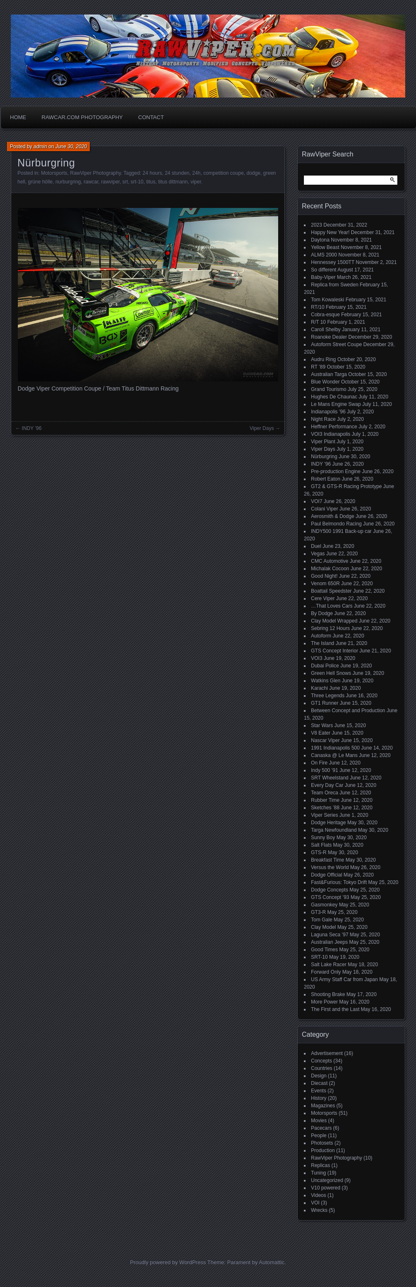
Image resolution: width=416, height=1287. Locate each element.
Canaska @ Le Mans (334, 755)
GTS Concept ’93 (330, 897)
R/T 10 (318, 322)
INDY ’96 (32, 428)
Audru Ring (323, 359)
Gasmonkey (324, 905)
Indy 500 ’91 (324, 770)
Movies (319, 1120)
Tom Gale (321, 920)
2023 (316, 225)
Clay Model (323, 927)
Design (318, 1076)
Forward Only (326, 972)
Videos (318, 1195)
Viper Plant (323, 441)
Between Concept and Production (348, 710)
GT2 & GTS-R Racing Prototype (346, 486)
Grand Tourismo (328, 389)
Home (18, 117)
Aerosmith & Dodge (332, 516)
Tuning (318, 1173)
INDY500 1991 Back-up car (341, 531)
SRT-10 (319, 957)
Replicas (320, 1165)
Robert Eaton (325, 479)
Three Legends (328, 695)
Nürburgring (324, 456)
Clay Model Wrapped (334, 621)
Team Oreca (324, 793)
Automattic (271, 1262)
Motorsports (54, 173)
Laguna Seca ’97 (329, 935)
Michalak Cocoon (330, 568)
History (318, 1098)
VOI (315, 1203)
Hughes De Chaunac (334, 397)
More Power (324, 1002)
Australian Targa (329, 374)
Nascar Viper (325, 740)
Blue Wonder (325, 382)
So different (323, 270)
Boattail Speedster (331, 591)
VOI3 (316, 658)
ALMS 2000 (324, 255)
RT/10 (317, 307)
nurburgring (68, 182)
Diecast (319, 1083)
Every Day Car (327, 785)
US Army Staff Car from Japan (344, 979)
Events (318, 1091)
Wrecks (319, 1210)
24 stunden (177, 173)
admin (40, 146)
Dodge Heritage (328, 822)
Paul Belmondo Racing (336, 524)
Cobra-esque (325, 314)
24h (196, 173)
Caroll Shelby (325, 329)
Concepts (321, 1061)
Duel (316, 546)
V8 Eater (320, 733)
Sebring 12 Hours (330, 628)
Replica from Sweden (334, 285)
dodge (253, 173)
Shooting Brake (328, 994)
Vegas (318, 554)
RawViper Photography (95, 173)
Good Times (324, 949)
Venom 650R (325, 583)
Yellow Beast (325, 247)
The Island (322, 643)
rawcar (90, 182)
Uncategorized (327, 1180)
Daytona (320, 240)
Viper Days (262, 428)
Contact (151, 117)
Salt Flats (321, 845)
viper (196, 182)
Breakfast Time (327, 860)
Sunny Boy (323, 837)
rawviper (110, 182)
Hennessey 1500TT (333, 262)
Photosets (322, 1143)
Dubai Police (325, 666)
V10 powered (325, 1188)
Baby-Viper (323, 277)
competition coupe (223, 173)
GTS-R (318, 852)
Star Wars (322, 725)
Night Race (323, 419)
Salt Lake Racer (328, 964)
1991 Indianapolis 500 (335, 748)
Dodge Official (326, 875)
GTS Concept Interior (334, 651)
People (318, 1135)
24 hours (152, 173)
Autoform (321, 636)
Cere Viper (323, 598)
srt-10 (137, 182)
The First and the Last (335, 1009)
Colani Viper (324, 509)
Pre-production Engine (335, 471)
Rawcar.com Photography (82, 117)
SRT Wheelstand (329, 778)
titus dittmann (173, 182)
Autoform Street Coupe (336, 344)
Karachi (319, 688)
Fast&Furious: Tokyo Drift (339, 882)
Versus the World (330, 867)
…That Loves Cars (331, 606)
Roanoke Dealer (329, 337)
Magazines (323, 1106)
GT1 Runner (324, 703)
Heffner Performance (334, 427)
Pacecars (321, 1128)
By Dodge (322, 613)
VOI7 (316, 501)
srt (125, 182)
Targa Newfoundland (334, 830)
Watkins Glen (325, 681)
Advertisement (327, 1053)
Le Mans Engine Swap (336, 404)
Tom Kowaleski (327, 300)
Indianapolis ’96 (328, 412)
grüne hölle (40, 182)
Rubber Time (325, 800)
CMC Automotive (329, 561)
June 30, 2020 (71, 146)
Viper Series (324, 815)
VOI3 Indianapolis (330, 434)
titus (150, 182)
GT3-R (318, 912)
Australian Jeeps (329, 942)
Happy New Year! (330, 232)
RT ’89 (318, 367)
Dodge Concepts (329, 890)
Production (323, 1150)
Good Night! (324, 576)
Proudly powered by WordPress (168, 1262)
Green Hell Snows (331, 673)
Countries (321, 1068)
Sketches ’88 (325, 808)
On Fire (319, 763)
